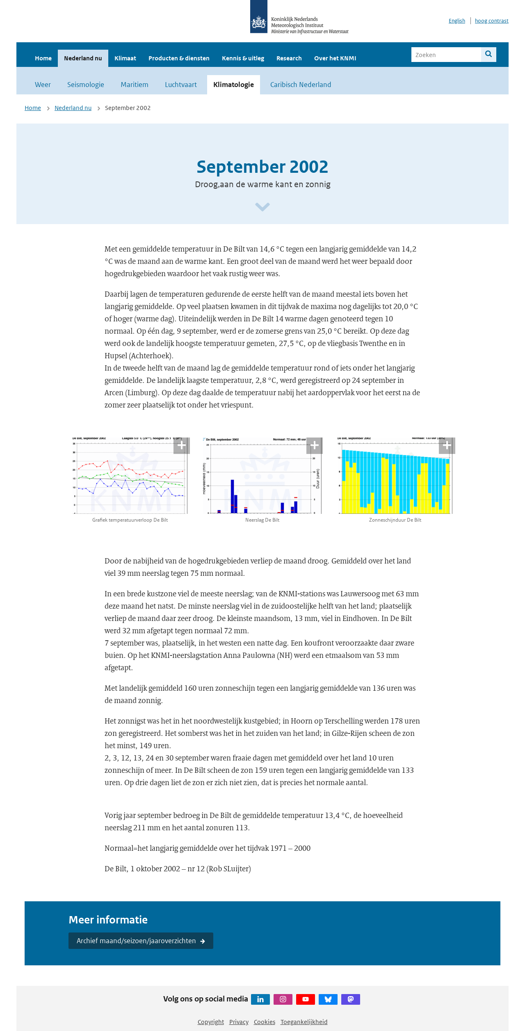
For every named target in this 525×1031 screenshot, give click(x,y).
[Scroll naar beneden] (262, 207)
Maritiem (134, 84)
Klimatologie (233, 84)
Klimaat (125, 58)
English (457, 20)
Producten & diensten (179, 58)
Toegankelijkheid (304, 1022)
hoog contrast (492, 20)
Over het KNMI (335, 58)
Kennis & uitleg (243, 58)
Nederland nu (83, 58)
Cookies (264, 1022)
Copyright (211, 1022)
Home (43, 58)
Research (289, 58)
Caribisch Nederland (300, 84)
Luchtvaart (181, 84)
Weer (43, 84)
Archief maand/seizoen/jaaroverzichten (136, 940)
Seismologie (85, 84)
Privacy (239, 1022)
